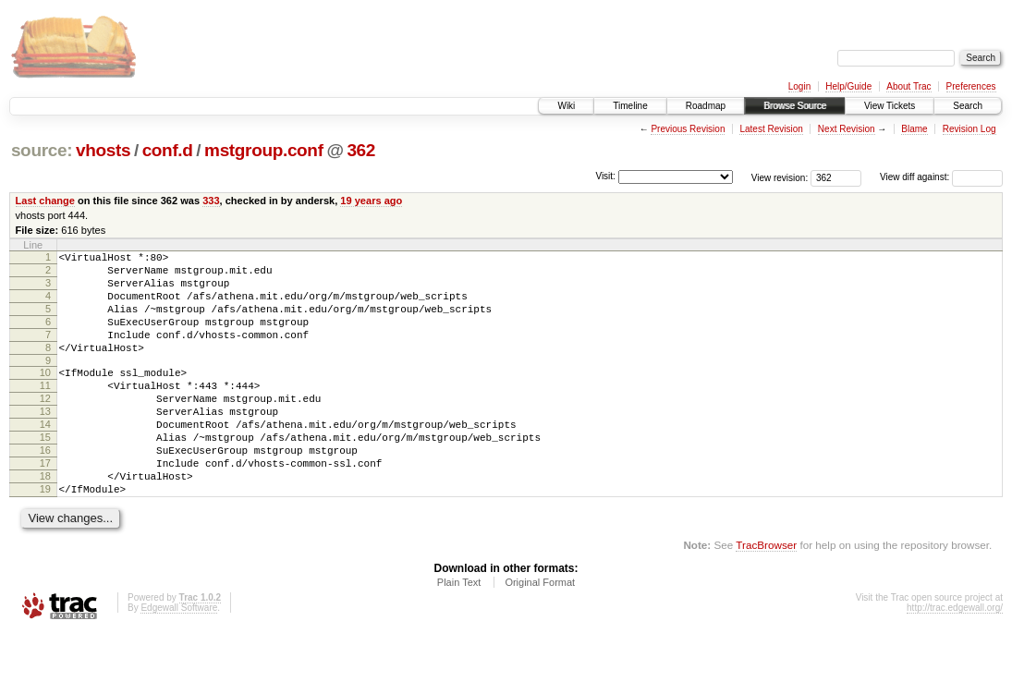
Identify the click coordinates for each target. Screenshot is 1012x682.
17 (45, 504)
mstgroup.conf (263, 150)
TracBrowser (766, 595)
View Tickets (889, 106)
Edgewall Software (178, 657)
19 (45, 536)
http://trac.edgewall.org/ (955, 657)
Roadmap (705, 106)
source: (41, 150)
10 (45, 394)
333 (210, 200)
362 (361, 150)
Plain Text (459, 632)
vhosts (103, 150)
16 (45, 488)
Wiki (566, 106)
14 (45, 457)
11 (45, 410)
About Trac (908, 86)
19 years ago (371, 200)
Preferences (971, 86)
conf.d (167, 150)
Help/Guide (848, 86)
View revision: (780, 177)
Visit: (605, 176)
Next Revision (846, 129)
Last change (45, 200)
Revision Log (969, 129)
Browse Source (794, 106)
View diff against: (941, 177)
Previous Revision (688, 129)
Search (967, 106)
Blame (914, 129)
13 (45, 441)
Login (799, 86)
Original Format (540, 632)
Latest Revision (770, 129)
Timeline (630, 106)
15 (45, 473)
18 (45, 520)
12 (45, 426)
